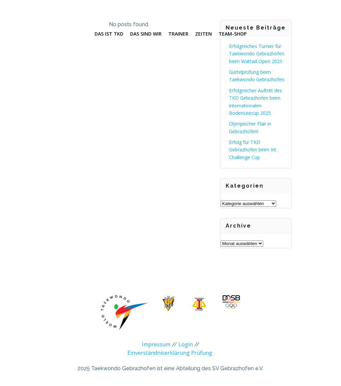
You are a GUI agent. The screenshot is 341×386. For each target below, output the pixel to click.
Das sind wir (146, 34)
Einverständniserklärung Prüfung (169, 352)
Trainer (178, 34)
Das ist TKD (109, 34)
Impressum (156, 344)
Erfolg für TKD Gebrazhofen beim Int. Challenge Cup (253, 149)
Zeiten (203, 34)
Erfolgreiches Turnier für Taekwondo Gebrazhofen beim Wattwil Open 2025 (256, 53)
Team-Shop (232, 34)
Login (185, 344)
